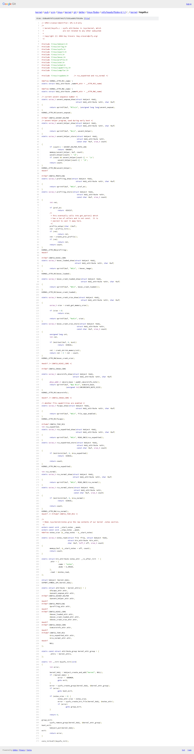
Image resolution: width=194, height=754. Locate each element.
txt (183, 750)
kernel (38, 12)
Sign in (188, 4)
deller (82, 12)
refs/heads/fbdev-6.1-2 (113, 12)
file (87, 18)
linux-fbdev (93, 12)
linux (60, 12)
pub (46, 12)
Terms (29, 750)
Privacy (22, 750)
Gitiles (15, 750)
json (189, 750)
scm (53, 12)
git (75, 12)
